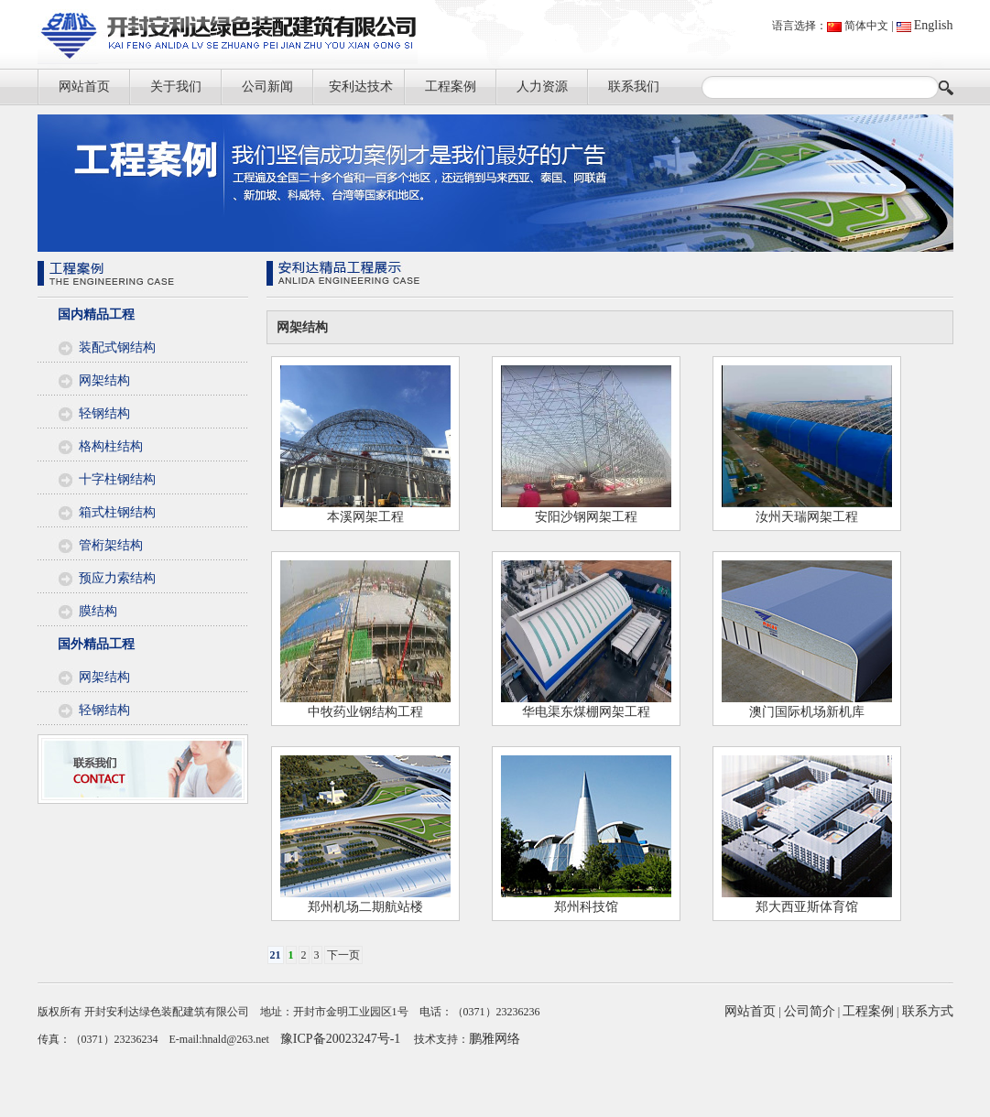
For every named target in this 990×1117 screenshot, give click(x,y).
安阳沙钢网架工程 (586, 517)
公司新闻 (267, 86)
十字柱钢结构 (117, 479)
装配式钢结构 (117, 347)
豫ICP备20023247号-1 (340, 1039)
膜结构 (98, 611)
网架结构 (104, 380)
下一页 (343, 955)
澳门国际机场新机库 (807, 712)
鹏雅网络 (494, 1039)
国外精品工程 (96, 644)
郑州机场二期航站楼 (365, 907)
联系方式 (927, 1011)
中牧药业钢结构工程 (365, 712)
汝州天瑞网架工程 (807, 517)
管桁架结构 (111, 545)
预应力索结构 (117, 578)
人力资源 (542, 86)
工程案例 (450, 86)
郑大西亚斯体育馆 (807, 907)
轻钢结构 (104, 413)
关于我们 (175, 86)
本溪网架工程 (365, 517)
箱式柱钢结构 (117, 512)
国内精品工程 (96, 314)
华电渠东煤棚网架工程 (586, 712)
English (933, 25)
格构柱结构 (111, 446)
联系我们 (633, 86)
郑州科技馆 (586, 907)
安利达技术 (361, 86)
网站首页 (84, 86)
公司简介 (809, 1011)
